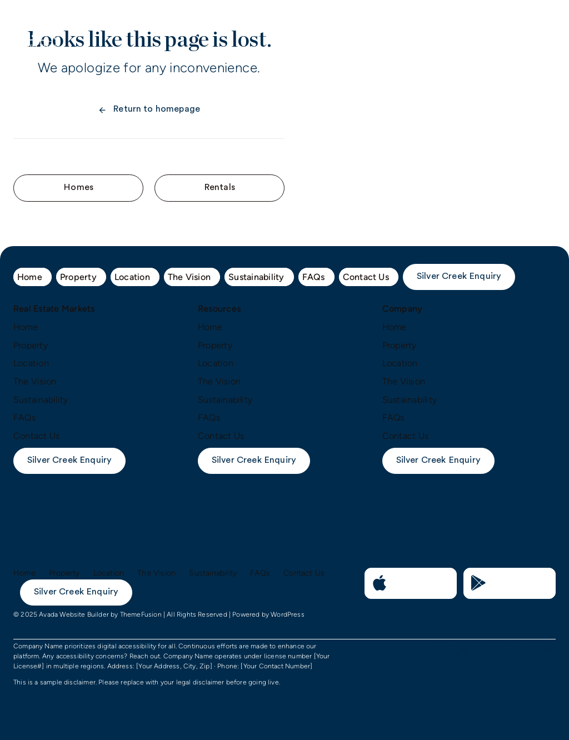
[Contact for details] (78, 188)
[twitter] (463, 649)
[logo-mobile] (35, 23)
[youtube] (527, 649)
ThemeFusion (141, 614)
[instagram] (484, 649)
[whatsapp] (548, 649)
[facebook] (442, 649)
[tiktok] (505, 649)
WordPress (288, 614)
